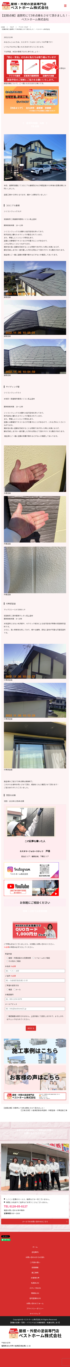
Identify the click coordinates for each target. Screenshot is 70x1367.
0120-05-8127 (18, 1206)
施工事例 (35, 1272)
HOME (3, 27)
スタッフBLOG (35, 1288)
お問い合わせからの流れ (35, 1257)
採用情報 (35, 1267)
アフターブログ (23, 27)
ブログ (12, 27)
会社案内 (35, 1252)
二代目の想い (35, 1262)
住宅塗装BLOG (35, 1298)
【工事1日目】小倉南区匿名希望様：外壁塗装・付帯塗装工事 (43, 1110)
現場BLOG (35, 1293)
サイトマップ (35, 1313)
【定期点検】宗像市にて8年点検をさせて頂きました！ (24, 1108)
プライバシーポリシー (35, 1308)
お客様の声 (35, 1278)
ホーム (35, 1247)
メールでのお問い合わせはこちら (35, 1221)
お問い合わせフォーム (35, 1303)
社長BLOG (35, 1283)
